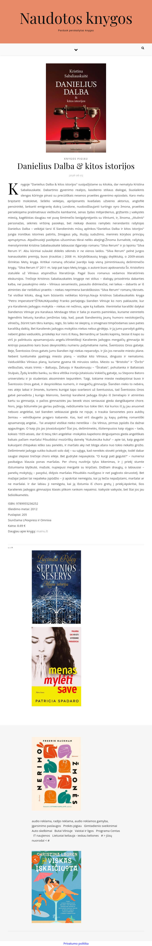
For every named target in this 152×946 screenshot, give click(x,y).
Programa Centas (108, 831)
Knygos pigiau (76, 158)
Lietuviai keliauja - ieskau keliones (75, 835)
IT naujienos (41, 835)
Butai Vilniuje (63, 831)
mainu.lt (42, 531)
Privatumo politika (75, 943)
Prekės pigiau (72, 826)
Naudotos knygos (76, 17)
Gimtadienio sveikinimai (100, 826)
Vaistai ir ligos (84, 831)
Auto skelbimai (42, 831)
